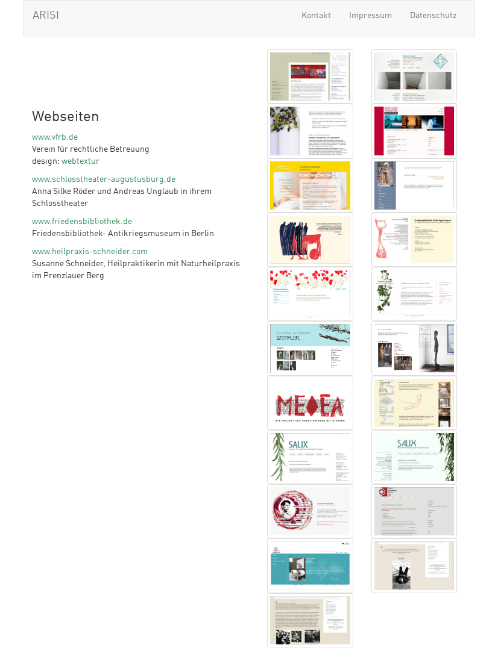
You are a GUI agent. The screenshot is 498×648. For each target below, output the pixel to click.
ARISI (46, 15)
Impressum (370, 15)
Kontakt (316, 15)
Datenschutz (433, 15)
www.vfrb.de (55, 137)
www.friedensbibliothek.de (82, 221)
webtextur (80, 161)
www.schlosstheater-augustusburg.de (103, 179)
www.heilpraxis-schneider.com (90, 252)
